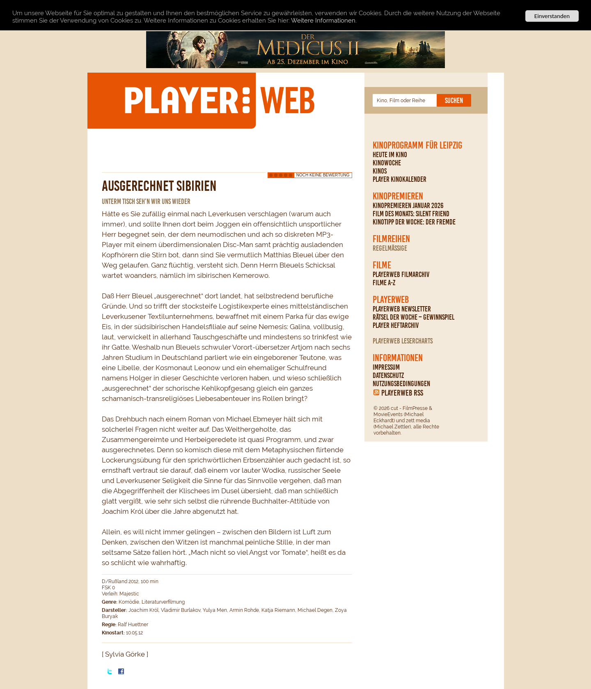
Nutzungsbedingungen (401, 383)
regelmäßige (390, 248)
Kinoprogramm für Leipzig (417, 145)
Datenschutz (388, 375)
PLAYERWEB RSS (402, 392)
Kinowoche (387, 163)
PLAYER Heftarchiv (396, 325)
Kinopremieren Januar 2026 (408, 205)
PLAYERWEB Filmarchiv (401, 274)
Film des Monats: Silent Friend (411, 213)
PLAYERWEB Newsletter (402, 309)
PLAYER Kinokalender (399, 179)
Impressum (386, 367)
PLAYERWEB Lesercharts (403, 341)
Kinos (380, 171)
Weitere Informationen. (324, 20)
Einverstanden (552, 16)
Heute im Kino (390, 154)
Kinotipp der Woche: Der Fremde (414, 222)
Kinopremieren (398, 196)
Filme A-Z (384, 282)
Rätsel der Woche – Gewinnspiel (413, 317)
